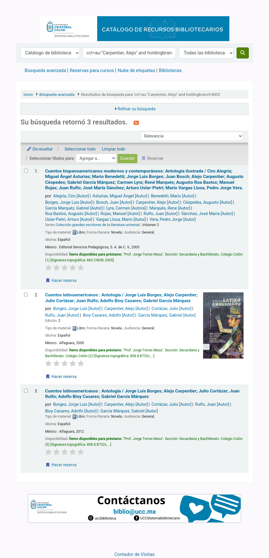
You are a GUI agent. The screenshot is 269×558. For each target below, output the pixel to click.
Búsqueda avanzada (45, 70)
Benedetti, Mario (172, 196)
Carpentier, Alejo (157, 202)
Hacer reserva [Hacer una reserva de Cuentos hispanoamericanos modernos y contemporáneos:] (60, 280)
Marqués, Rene (170, 208)
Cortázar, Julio (171, 308)
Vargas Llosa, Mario (121, 219)
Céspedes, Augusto (207, 202)
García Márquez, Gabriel (167, 315)
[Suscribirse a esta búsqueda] (136, 122)
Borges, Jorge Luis (69, 202)
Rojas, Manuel (120, 213)
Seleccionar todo (80, 149)
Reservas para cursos (92, 70)
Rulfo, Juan (160, 213)
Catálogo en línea (30, 8)
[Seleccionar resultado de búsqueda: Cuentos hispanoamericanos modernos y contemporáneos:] (26, 170)
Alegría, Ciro (71, 196)
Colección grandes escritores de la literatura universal (98, 225)
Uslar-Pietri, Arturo (68, 219)
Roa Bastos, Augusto (71, 213)
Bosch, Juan (114, 202)
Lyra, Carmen (125, 208)
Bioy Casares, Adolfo (108, 315)
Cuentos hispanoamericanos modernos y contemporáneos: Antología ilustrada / (144, 179)
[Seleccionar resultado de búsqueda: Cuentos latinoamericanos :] (26, 294)
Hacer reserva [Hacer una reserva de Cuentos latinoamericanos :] (60, 376)
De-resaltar (39, 149)
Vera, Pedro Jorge (173, 219)
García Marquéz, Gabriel (74, 208)
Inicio (28, 94)
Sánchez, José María (207, 213)
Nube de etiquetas (136, 70)
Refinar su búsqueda (137, 109)
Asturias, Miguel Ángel (120, 196)
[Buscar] (243, 52)
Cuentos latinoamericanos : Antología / (121, 297)
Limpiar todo (113, 149)
